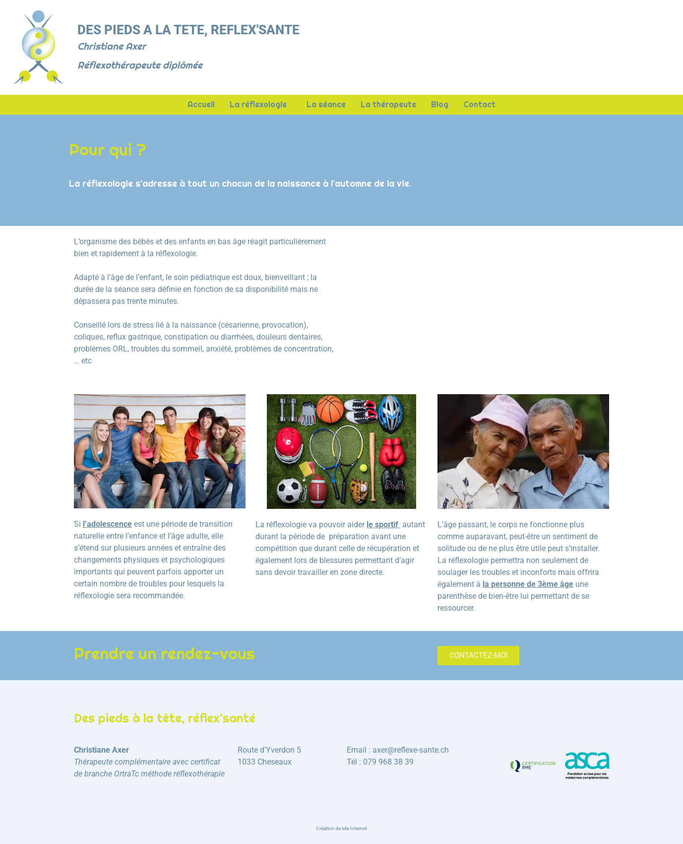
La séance (326, 105)
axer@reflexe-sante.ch (411, 750)
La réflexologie (261, 105)
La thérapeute (388, 105)
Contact (479, 105)
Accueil (201, 105)
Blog (439, 105)
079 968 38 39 (388, 762)
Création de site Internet (341, 828)
